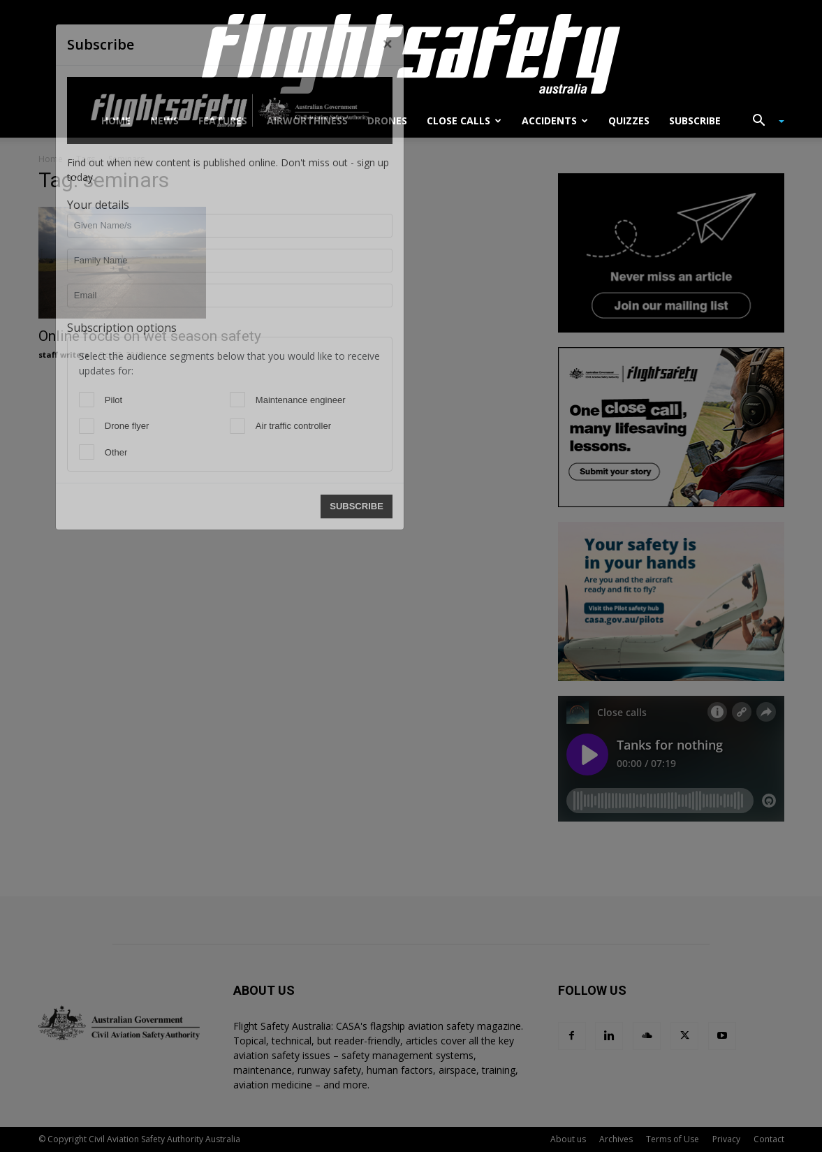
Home (116, 120)
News (164, 120)
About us (568, 1139)
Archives (616, 1139)
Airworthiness (307, 120)
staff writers (63, 354)
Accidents (555, 120)
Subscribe (695, 120)
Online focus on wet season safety (149, 336)
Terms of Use (672, 1139)
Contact (769, 1139)
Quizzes (628, 120)
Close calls (464, 120)
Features (222, 120)
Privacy (726, 1139)
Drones (387, 120)
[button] (763, 122)
